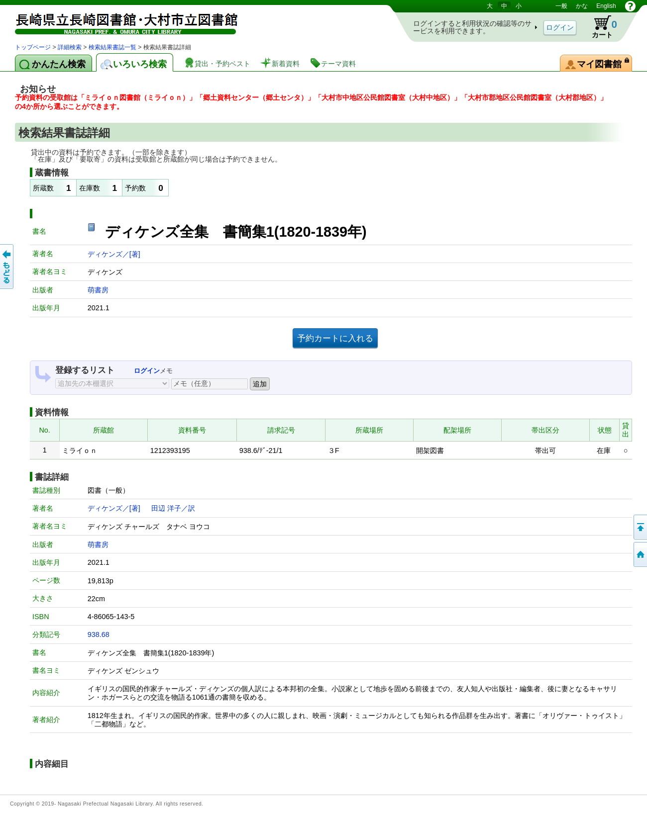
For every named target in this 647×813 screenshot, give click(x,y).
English (606, 5)
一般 (561, 5)
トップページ (33, 47)
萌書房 (98, 290)
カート (599, 27)
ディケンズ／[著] (114, 254)
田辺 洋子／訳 (173, 508)
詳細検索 (70, 47)
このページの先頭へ (639, 527)
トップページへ (639, 554)
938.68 (98, 634)
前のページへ (7, 266)
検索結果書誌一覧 (112, 47)
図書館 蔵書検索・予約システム (119, 21)
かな (582, 5)
